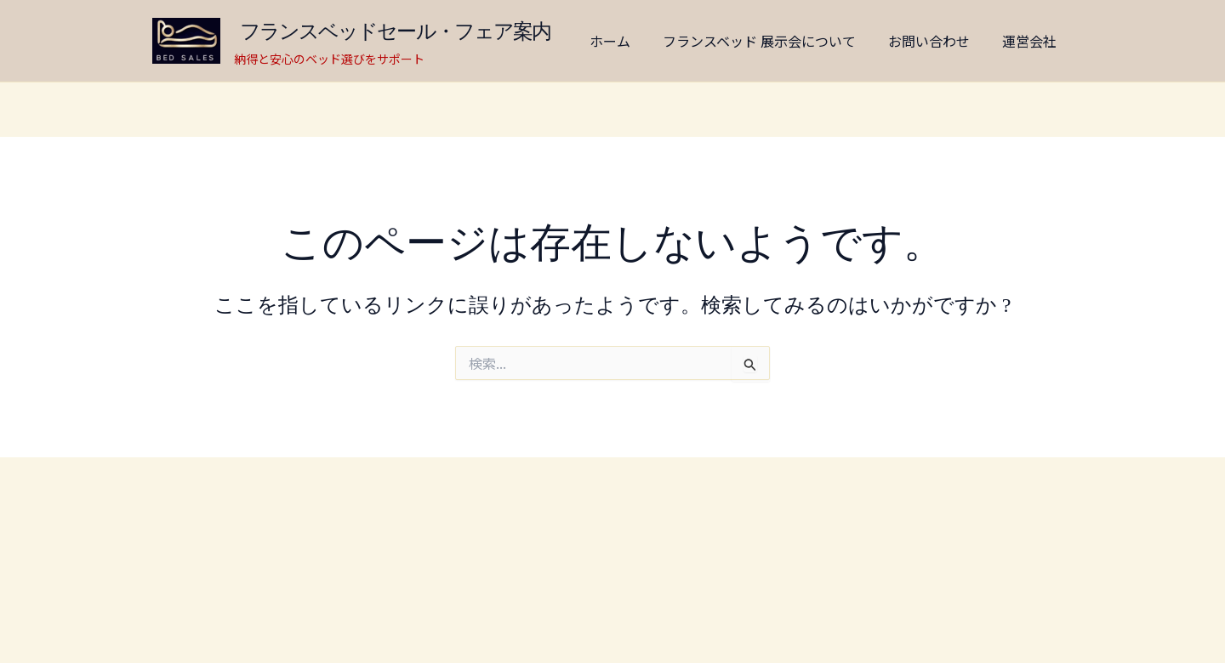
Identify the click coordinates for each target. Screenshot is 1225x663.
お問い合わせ (926, 41)
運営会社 (1021, 41)
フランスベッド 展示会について (761, 41)
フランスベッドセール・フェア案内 (405, 31)
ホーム (617, 41)
